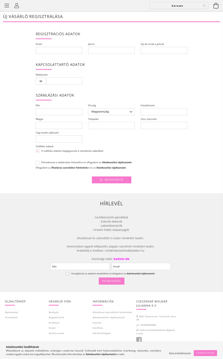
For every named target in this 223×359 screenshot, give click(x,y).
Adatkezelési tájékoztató (109, 317)
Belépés (54, 312)
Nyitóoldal (11, 312)
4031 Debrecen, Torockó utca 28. (156, 318)
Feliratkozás (111, 281)
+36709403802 (148, 324)
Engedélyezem (205, 352)
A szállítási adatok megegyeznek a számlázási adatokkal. (72, 151)
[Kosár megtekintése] (216, 5)
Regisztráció (114, 179)
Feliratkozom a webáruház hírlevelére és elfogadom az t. (86, 162)
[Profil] (17, 5)
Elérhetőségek (102, 333)
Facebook (138, 340)
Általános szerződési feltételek (112, 312)
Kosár (52, 327)
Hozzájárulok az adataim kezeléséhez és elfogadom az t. (113, 273)
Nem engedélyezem (180, 352)
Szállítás (98, 327)
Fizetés (97, 322)
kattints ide (121, 259)
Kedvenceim (56, 333)
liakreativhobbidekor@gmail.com (155, 332)
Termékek (11, 317)
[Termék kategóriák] (7, 5)
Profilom (54, 322)
